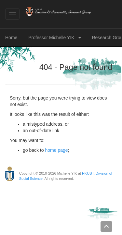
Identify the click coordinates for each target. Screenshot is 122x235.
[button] (81, 37)
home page (56, 150)
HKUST (88, 173)
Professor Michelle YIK (51, 37)
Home (11, 37)
